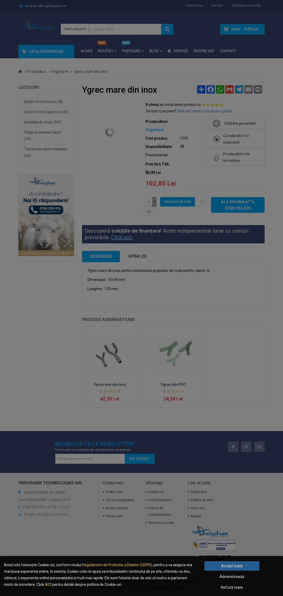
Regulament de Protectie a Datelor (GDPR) (117, 565)
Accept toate (232, 566)
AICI (48, 584)
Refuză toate (232, 587)
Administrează (232, 577)
